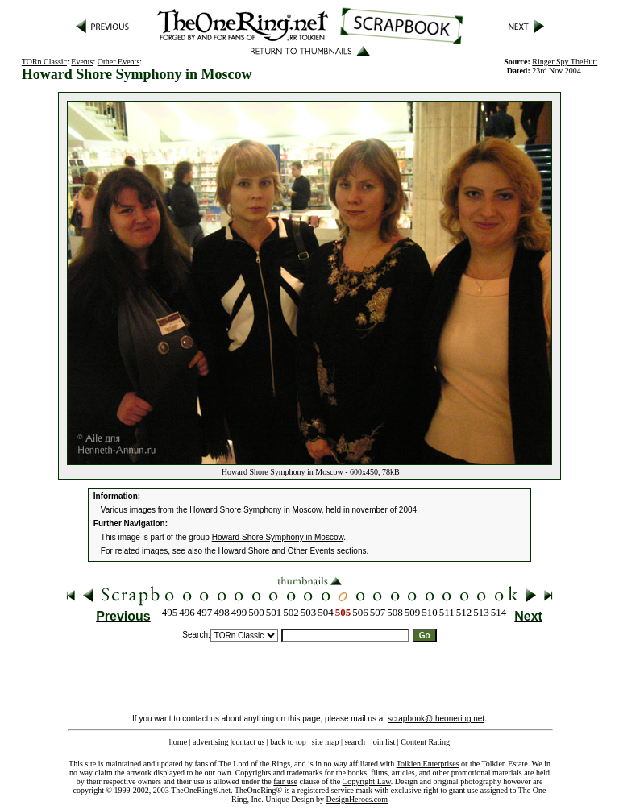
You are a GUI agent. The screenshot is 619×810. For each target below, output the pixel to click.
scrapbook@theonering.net (436, 718)
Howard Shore (244, 550)
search (354, 741)
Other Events (119, 61)
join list (383, 741)
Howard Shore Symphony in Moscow (277, 537)
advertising (210, 741)
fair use (285, 781)
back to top (287, 741)
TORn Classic (44, 61)
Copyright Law (367, 781)
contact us (248, 741)
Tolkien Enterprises (428, 763)
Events (82, 61)
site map (325, 741)
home (178, 741)
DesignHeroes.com (357, 799)
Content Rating (425, 741)
